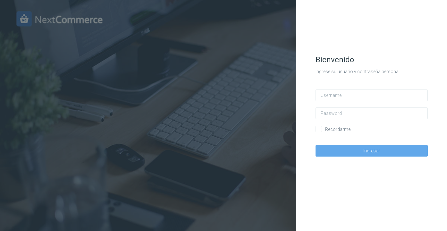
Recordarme (343, 129)
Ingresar (377, 150)
